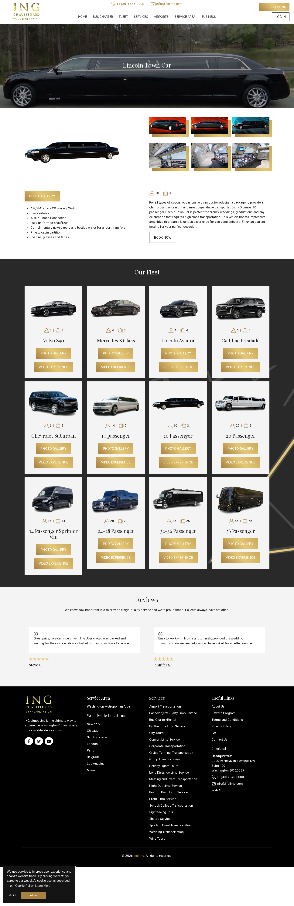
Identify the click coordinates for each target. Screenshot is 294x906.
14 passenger (115, 435)
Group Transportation (164, 759)
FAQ (214, 733)
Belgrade (93, 757)
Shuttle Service (159, 819)
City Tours (156, 733)
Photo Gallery (42, 196)
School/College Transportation (171, 805)
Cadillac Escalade (241, 340)
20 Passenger (240, 435)
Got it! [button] (13, 895)
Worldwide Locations (106, 715)
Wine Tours (157, 838)
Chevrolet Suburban (53, 435)
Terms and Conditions (227, 720)
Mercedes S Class (116, 340)
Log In (281, 17)
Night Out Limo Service (165, 786)
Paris (90, 750)
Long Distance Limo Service (169, 772)
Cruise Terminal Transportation (171, 753)
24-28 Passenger (116, 531)
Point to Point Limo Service (168, 792)
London (92, 744)
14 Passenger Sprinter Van (53, 534)
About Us (218, 706)
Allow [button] (33, 895)
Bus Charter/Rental (162, 720)
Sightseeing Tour (161, 812)
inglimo (139, 856)
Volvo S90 (53, 340)
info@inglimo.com (169, 4)
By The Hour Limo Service (167, 726)
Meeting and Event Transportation (173, 779)
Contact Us (219, 739)
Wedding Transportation (166, 832)
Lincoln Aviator (178, 340)
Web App (218, 790)
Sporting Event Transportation (170, 825)
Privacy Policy (221, 726)
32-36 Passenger (178, 531)
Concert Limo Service (164, 739)
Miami (91, 770)
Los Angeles (95, 763)
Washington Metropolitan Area (108, 706)
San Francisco (97, 737)
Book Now (162, 237)
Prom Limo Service (162, 799)
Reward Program (224, 713)
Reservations (274, 7)
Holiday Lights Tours (163, 766)
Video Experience (53, 367)
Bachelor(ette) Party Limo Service (173, 713)
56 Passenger (240, 531)
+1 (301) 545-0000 (130, 4)
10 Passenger (178, 435)
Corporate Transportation (167, 746)
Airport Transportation (165, 706)
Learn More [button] (42, 885)
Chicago (93, 730)
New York (93, 724)
